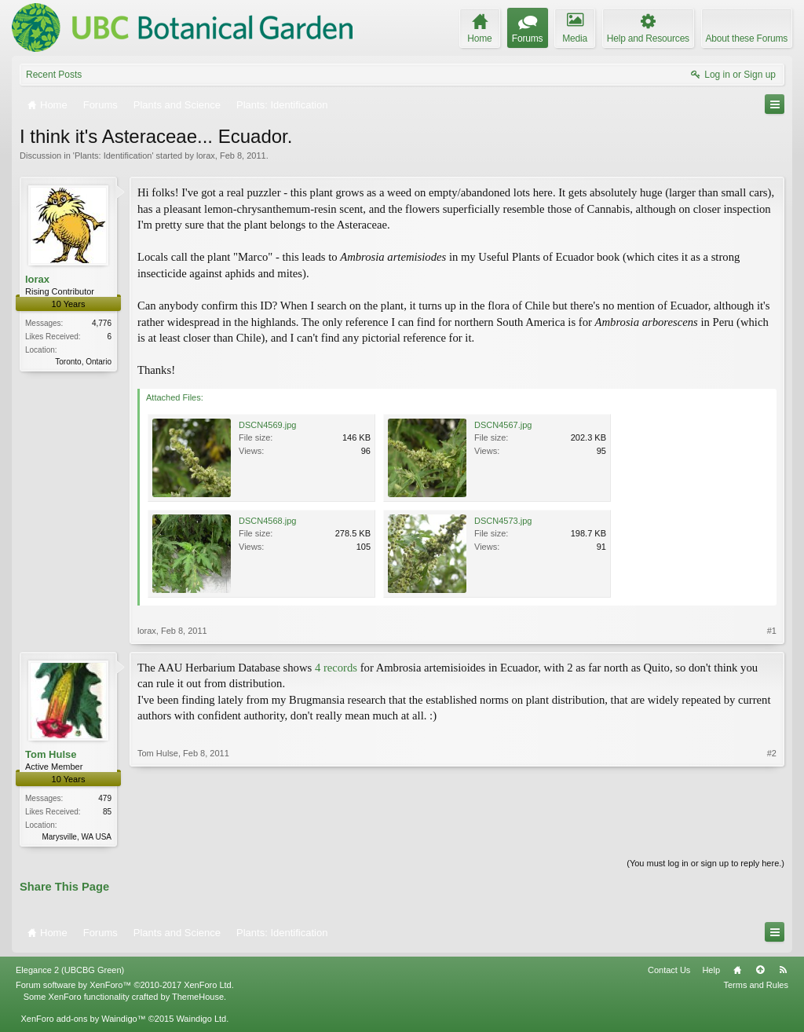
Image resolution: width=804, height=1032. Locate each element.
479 (104, 798)
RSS (782, 971)
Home (737, 971)
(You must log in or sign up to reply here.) (705, 864)
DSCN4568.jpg (267, 520)
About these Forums (747, 38)
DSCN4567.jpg (503, 425)
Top (760, 971)
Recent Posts (54, 74)
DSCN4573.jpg (503, 520)
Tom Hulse (51, 754)
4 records (336, 667)
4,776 (101, 323)
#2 (772, 835)
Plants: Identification (113, 155)
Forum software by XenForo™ (125, 986)
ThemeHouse (198, 997)
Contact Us (669, 971)
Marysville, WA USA (76, 837)
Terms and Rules (755, 986)
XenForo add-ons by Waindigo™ (82, 1020)
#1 (772, 630)
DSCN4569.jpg (267, 425)
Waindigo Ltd (201, 1020)
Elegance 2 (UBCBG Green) (70, 971)
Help (711, 971)
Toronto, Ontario (83, 361)
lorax (205, 155)
